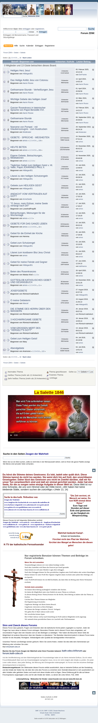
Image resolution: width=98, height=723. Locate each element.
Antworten (60, 62)
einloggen (27, 29)
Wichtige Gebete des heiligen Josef (28, 99)
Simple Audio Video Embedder (50, 713)
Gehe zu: (73, 372)
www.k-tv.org (14, 535)
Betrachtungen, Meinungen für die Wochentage (27, 214)
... (18, 58)
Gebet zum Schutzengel (22, 243)
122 (43, 351)
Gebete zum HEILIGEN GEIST (26, 185)
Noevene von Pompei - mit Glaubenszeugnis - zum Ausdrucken (28, 128)
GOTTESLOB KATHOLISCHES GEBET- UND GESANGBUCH (31, 281)
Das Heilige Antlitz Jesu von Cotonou (29, 80)
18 (20, 58)
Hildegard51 (28, 74)
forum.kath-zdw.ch (13, 653)
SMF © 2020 (48, 710)
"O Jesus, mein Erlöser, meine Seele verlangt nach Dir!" (29, 204)
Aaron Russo (28, 83)
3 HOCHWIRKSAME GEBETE (26, 319)
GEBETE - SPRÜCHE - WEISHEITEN (29, 137)
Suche (6, 454)
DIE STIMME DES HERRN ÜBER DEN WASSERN (30, 310)
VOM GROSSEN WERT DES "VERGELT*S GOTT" (25, 329)
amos (25, 141)
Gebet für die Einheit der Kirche (26, 233)
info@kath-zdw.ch (13, 647)
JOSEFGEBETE (18, 290)
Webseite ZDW (34, 16)
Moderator (27, 132)
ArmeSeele (27, 199)
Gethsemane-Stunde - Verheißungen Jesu (31, 89)
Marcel (25, 303)
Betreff (14, 62)
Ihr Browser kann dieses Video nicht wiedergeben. (49, 418)
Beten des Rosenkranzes (23, 271)
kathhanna (83, 266)
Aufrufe (70, 62)
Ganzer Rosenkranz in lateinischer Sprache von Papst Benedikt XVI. (28, 108)
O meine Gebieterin (20, 300)
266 (39, 150)
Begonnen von (27, 62)
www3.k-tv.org (13, 533)
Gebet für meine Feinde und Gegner (28, 262)
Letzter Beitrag (84, 62)
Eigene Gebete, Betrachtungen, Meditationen (26, 156)
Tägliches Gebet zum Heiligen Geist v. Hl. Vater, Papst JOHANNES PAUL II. (31, 166)
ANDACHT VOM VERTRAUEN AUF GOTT (28, 195)
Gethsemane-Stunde (21, 118)
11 (39, 285)
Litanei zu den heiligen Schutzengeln (29, 176)
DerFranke (83, 75)
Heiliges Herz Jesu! (20, 70)
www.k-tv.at (14, 537)
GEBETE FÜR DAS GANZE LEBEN (28, 223)
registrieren (39, 29)
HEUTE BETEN (18, 147)
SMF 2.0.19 (39, 710)
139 (39, 141)
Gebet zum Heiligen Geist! (23, 338)
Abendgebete (17, 348)
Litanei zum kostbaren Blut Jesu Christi (30, 252)
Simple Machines (59, 710)
